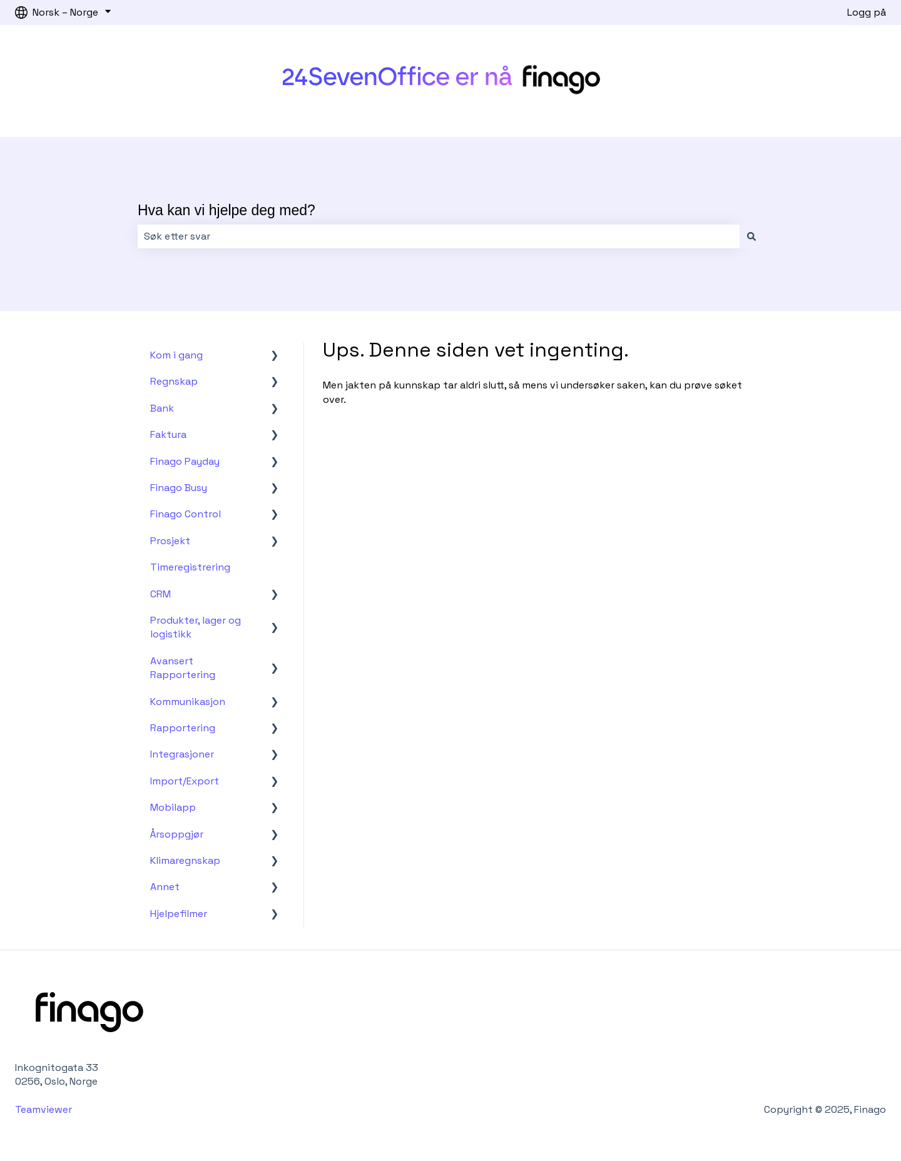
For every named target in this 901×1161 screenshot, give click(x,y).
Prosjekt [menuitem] (170, 540)
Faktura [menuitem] (168, 434)
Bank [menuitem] (162, 408)
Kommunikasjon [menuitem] (187, 701)
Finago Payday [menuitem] (185, 461)
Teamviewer (44, 1109)
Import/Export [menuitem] (184, 781)
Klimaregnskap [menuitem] (185, 860)
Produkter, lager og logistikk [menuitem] (195, 627)
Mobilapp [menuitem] (173, 807)
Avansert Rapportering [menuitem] (182, 667)
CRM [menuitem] (160, 594)
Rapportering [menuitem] (182, 727)
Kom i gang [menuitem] (176, 355)
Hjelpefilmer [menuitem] (178, 913)
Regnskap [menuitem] (174, 381)
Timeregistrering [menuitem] (190, 567)
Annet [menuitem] (165, 886)
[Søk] (751, 236)
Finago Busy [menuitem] (178, 487)
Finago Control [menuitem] (185, 513)
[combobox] (439, 236)
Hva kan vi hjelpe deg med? (226, 210)
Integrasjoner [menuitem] (182, 754)
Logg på (866, 12)
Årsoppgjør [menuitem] (176, 834)
